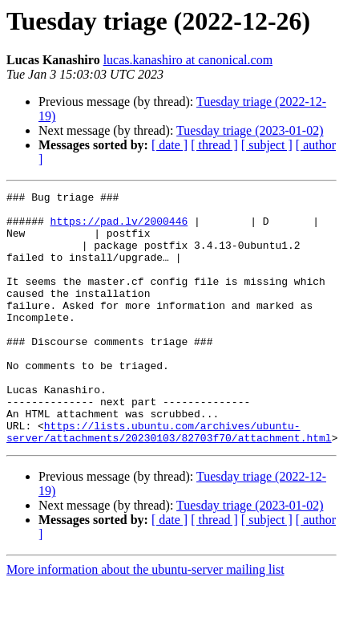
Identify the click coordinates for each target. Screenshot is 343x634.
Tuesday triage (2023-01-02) (249, 130)
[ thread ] (214, 145)
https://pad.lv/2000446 (119, 228)
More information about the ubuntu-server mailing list (145, 620)
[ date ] (169, 145)
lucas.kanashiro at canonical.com (187, 60)
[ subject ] (267, 145)
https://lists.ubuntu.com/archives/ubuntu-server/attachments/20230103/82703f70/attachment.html (169, 480)
